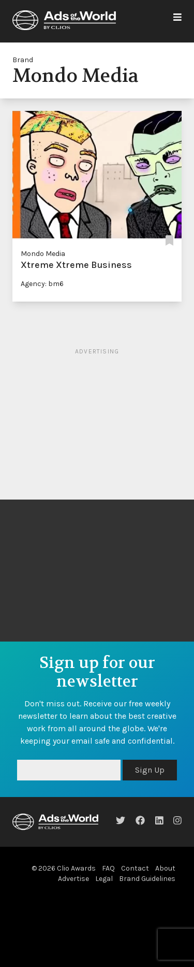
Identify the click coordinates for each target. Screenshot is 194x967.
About (165, 868)
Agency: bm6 (42, 283)
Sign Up (150, 770)
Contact (135, 868)
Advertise (73, 878)
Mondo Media (43, 253)
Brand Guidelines (147, 878)
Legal (104, 878)
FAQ (108, 868)
